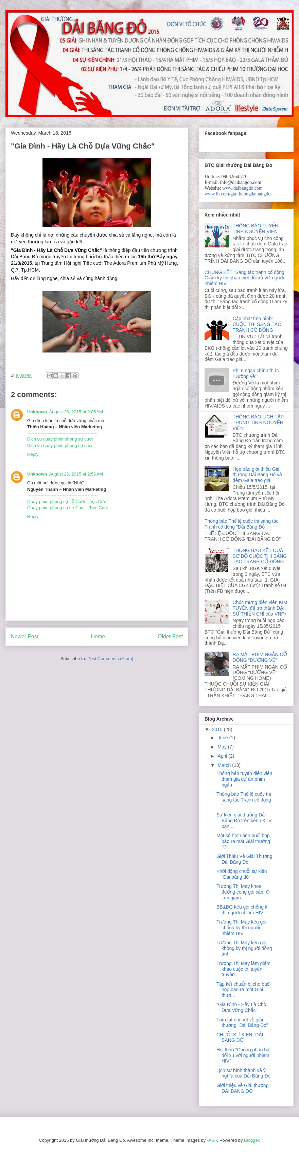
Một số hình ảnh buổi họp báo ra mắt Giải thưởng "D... (243, 841)
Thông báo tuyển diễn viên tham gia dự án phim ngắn (244, 779)
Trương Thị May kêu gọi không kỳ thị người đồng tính (244, 948)
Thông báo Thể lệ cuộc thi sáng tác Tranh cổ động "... (243, 799)
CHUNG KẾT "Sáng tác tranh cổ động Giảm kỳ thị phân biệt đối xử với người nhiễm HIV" (244, 278)
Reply (32, 454)
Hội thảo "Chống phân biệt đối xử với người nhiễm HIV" (244, 1055)
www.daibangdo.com (242, 188)
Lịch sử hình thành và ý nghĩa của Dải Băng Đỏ (243, 1073)
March (224, 765)
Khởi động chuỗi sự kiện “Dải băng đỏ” (241, 874)
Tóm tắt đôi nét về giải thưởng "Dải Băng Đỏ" (242, 1022)
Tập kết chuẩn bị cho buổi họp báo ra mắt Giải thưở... (243, 989)
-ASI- (212, 1140)
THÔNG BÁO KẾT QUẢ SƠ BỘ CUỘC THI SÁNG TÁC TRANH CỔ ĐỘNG (260, 556)
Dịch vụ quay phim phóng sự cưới (60, 439)
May (222, 747)
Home (98, 636)
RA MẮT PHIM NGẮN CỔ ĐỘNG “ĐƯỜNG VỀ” (260, 657)
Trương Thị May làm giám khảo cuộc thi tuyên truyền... (243, 969)
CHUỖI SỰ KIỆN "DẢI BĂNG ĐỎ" (239, 1037)
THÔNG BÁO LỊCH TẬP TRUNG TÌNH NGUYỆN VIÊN (258, 422)
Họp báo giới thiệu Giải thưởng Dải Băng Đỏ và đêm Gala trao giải (257, 474)
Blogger (251, 1140)
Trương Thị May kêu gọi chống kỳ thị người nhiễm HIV (241, 927)
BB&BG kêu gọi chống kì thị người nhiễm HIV (242, 909)
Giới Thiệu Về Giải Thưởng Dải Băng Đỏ (244, 859)
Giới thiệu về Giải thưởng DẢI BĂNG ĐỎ (242, 1088)
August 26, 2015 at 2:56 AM (76, 474)
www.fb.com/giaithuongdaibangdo (237, 193)
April (222, 756)
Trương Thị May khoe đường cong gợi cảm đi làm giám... (243, 891)
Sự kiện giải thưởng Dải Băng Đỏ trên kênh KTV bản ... (244, 820)
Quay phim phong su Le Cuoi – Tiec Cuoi (67, 507)
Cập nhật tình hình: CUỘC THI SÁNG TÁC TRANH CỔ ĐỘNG (257, 324)
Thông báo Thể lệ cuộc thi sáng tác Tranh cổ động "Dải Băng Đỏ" (241, 524)
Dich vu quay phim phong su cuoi (59, 445)
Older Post (170, 636)
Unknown (37, 411)
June (223, 737)
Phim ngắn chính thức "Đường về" (256, 373)
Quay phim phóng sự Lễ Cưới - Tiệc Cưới (67, 501)
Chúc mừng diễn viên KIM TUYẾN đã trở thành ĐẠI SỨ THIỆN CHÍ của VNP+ (260, 608)
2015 (218, 729)
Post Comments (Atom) (110, 658)
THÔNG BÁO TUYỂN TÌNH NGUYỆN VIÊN (256, 228)
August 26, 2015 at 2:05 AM (76, 411)
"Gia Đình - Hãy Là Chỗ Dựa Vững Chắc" (241, 1007)
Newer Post (24, 636)
